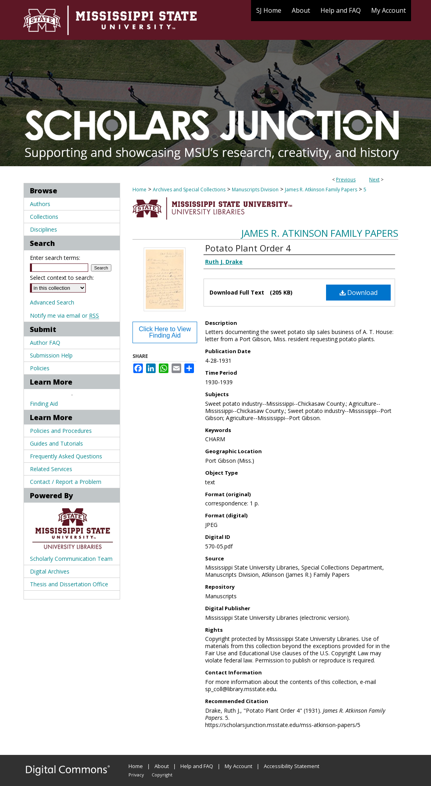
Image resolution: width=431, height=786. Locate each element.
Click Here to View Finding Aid (165, 332)
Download (359, 292)
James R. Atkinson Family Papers (321, 189)
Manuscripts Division (255, 189)
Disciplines (43, 229)
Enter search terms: (55, 257)
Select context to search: (62, 277)
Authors (40, 204)
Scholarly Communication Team (71, 558)
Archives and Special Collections (189, 189)
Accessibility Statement (291, 766)
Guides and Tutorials (56, 443)
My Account (238, 766)
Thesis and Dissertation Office (69, 584)
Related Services (51, 469)
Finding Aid (44, 403)
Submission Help (51, 355)
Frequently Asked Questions (66, 456)
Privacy (136, 775)
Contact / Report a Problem (65, 481)
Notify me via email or (64, 315)
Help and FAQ (196, 766)
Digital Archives (49, 571)
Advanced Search (52, 302)
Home (139, 189)
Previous (346, 179)
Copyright (162, 775)
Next (374, 179)
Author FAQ (45, 342)
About (161, 766)
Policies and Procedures (61, 430)
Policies (39, 368)
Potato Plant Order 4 (248, 248)
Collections (44, 216)
